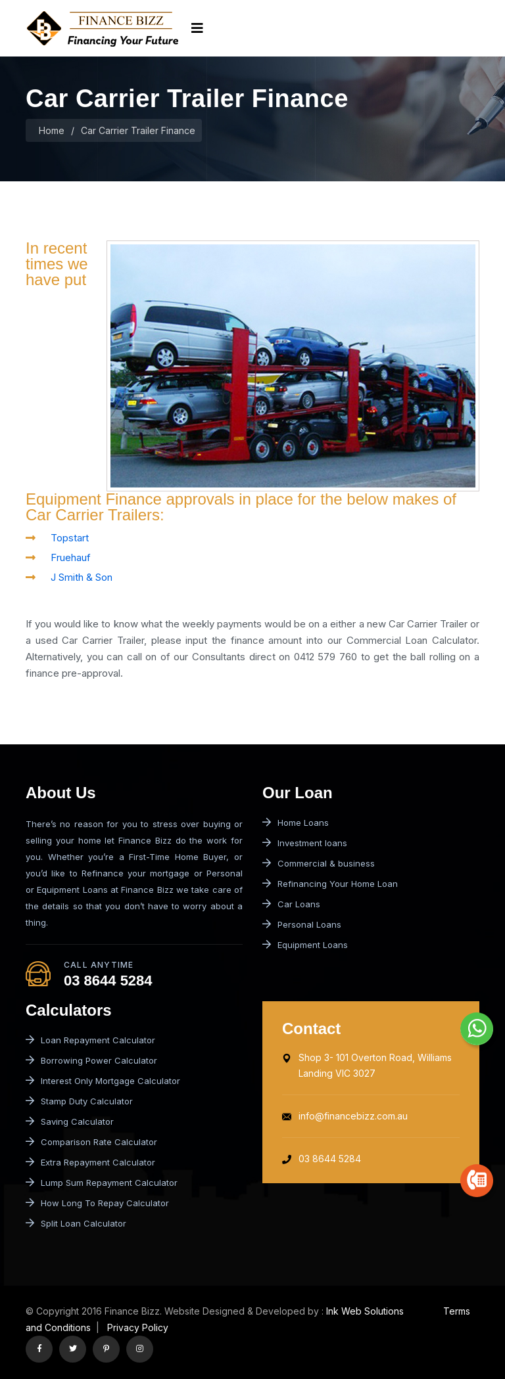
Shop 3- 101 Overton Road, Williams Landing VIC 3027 (367, 1065)
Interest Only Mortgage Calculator (103, 1080)
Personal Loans (301, 924)
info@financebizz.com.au (345, 1115)
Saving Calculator (70, 1121)
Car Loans (291, 904)
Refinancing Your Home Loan (330, 883)
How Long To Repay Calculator (97, 1203)
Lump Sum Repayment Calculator (102, 1182)
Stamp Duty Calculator (79, 1101)
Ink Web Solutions (365, 1311)
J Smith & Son (81, 577)
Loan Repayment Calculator (90, 1040)
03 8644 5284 (108, 980)
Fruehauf (71, 557)
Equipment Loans (305, 944)
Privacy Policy (136, 1327)
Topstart (70, 537)
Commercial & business (318, 863)
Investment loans (304, 843)
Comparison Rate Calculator (91, 1142)
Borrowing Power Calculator (91, 1060)
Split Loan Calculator (76, 1223)
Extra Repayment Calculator (90, 1162)
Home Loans (295, 822)
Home (51, 130)
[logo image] (102, 28)
